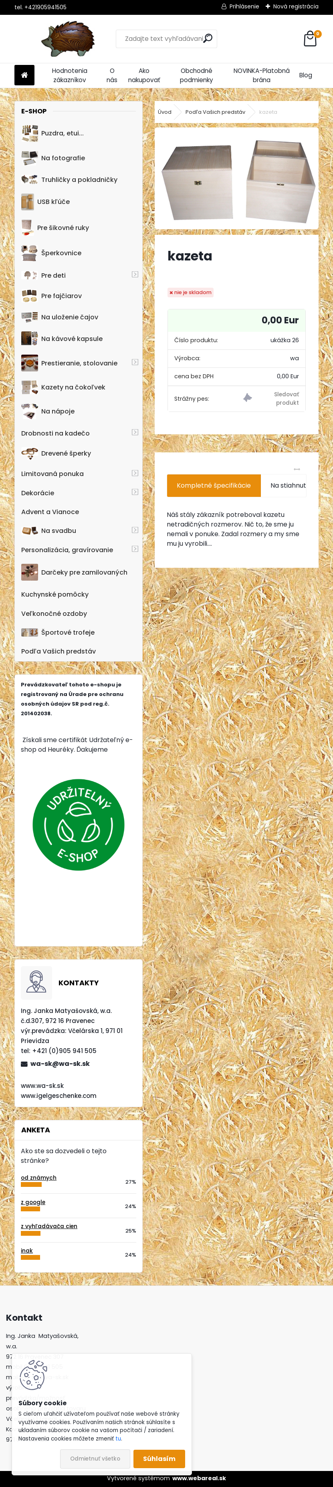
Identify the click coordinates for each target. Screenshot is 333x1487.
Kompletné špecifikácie (214, 485)
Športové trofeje (58, 632)
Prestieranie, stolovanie (69, 363)
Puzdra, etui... (52, 133)
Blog (305, 75)
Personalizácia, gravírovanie (67, 550)
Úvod (165, 112)
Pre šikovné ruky (55, 227)
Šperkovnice (51, 253)
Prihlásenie (244, 6)
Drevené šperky (56, 453)
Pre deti (43, 275)
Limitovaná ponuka (52, 473)
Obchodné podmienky (196, 75)
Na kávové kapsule (62, 338)
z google (33, 1202)
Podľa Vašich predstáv (58, 651)
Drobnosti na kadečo (55, 433)
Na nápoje (48, 411)
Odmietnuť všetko (95, 1459)
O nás (112, 75)
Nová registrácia (296, 6)
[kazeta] (237, 178)
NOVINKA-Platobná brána (262, 75)
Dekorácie (37, 493)
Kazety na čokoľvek (63, 387)
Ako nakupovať (144, 75)
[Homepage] (24, 76)
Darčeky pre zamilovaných (74, 572)
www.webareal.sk (199, 1478)
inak (27, 1251)
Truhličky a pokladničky (69, 179)
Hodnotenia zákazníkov (69, 75)
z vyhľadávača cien (49, 1226)
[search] (207, 38)
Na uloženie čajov (59, 317)
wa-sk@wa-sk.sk (60, 1063)
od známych (39, 1178)
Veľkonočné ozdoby (54, 613)
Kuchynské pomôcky (55, 594)
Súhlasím (159, 1458)
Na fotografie (53, 158)
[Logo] (69, 39)
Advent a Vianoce (50, 512)
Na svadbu (48, 530)
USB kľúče (45, 202)
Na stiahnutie (290, 485)
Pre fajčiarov (51, 296)
